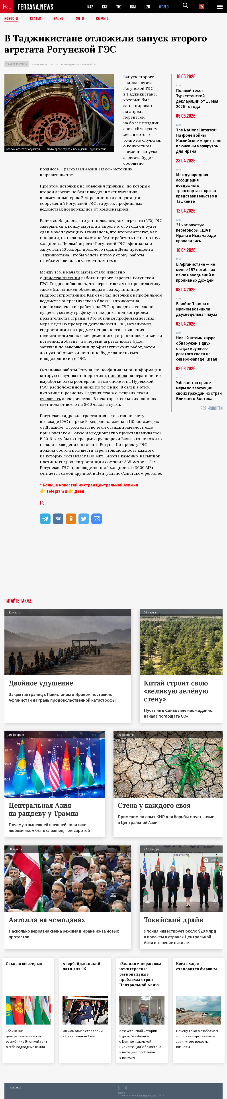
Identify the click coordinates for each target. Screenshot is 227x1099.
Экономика (40, 64)
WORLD (165, 7)
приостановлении (61, 277)
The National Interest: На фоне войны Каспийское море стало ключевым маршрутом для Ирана (198, 140)
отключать (50, 398)
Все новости (211, 408)
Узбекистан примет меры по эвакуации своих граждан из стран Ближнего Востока (199, 390)
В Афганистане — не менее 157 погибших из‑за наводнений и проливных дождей (195, 272)
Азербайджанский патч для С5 (83, 966)
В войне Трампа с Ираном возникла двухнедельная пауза (196, 309)
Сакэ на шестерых (26, 963)
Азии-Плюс (99, 169)
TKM (133, 7)
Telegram (55, 491)
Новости (11, 19)
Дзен (79, 491)
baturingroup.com (146, 1094)
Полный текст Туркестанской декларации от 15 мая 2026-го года (197, 98)
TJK (119, 7)
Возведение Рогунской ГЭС (79, 64)
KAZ (90, 7)
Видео (60, 19)
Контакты (15, 1086)
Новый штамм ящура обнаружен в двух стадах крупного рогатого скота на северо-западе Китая (196, 348)
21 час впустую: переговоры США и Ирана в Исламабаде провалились (196, 232)
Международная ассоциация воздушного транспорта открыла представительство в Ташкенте (196, 188)
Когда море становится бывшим (198, 966)
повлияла (117, 375)
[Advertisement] (113, 565)
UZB (148, 7)
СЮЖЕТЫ (105, 19)
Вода (54, 64)
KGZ (105, 7)
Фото (81, 19)
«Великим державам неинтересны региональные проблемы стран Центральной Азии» (141, 977)
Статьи (37, 19)
